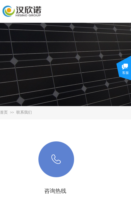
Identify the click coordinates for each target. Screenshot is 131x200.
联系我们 (24, 112)
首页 (4, 112)
